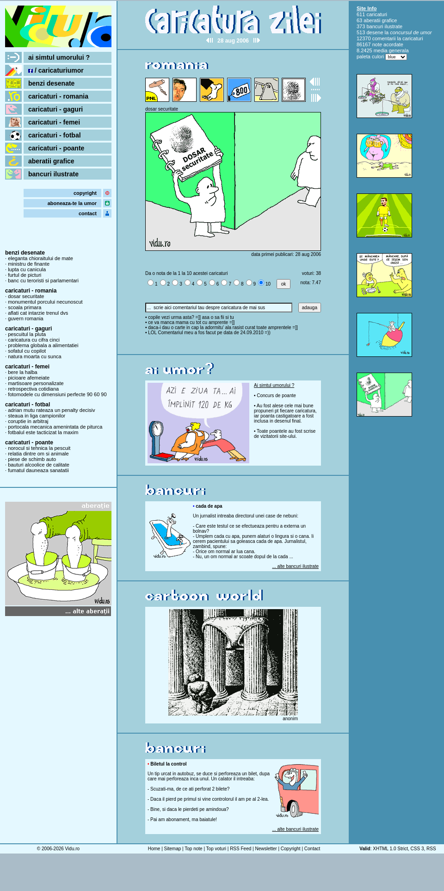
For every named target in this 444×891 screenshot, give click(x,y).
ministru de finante (28, 264)
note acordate (387, 44)
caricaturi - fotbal (54, 135)
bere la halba (22, 372)
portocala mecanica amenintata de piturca (55, 427)
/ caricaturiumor (56, 70)
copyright (85, 193)
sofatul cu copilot (27, 351)
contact (88, 213)
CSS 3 (417, 848)
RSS (431, 848)
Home (154, 848)
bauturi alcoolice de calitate (38, 464)
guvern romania (25, 318)
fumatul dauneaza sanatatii (38, 470)
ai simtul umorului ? (59, 57)
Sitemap (172, 848)
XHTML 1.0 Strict (390, 848)
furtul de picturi (24, 275)
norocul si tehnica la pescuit (39, 448)
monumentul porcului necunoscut (45, 302)
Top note (193, 848)
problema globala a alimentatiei (43, 345)
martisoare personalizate (35, 383)
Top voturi (216, 848)
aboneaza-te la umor (72, 203)
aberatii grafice (51, 161)
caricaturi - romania (58, 96)
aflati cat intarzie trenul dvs (38, 313)
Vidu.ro (72, 848)
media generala (391, 50)
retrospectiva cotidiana (33, 389)
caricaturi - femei (54, 122)
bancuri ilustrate (53, 174)
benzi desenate (51, 83)
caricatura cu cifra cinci (34, 340)
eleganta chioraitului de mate (40, 258)
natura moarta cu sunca (35, 356)
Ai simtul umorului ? (274, 385)
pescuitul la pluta (27, 334)
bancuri (374, 26)
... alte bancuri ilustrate (295, 566)
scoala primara (24, 307)
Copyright (291, 848)
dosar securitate (26, 296)
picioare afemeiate (28, 377)
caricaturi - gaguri (55, 109)
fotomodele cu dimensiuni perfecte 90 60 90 (57, 394)
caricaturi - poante (56, 148)
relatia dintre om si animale (38, 453)
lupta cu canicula (27, 269)
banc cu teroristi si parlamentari (43, 280)
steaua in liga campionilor (36, 415)
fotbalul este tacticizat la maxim (43, 432)
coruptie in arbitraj (28, 421)
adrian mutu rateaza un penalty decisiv (51, 410)
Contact (312, 848)
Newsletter (266, 848)
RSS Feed (240, 848)
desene (374, 32)
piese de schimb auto (32, 459)
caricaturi (376, 14)
